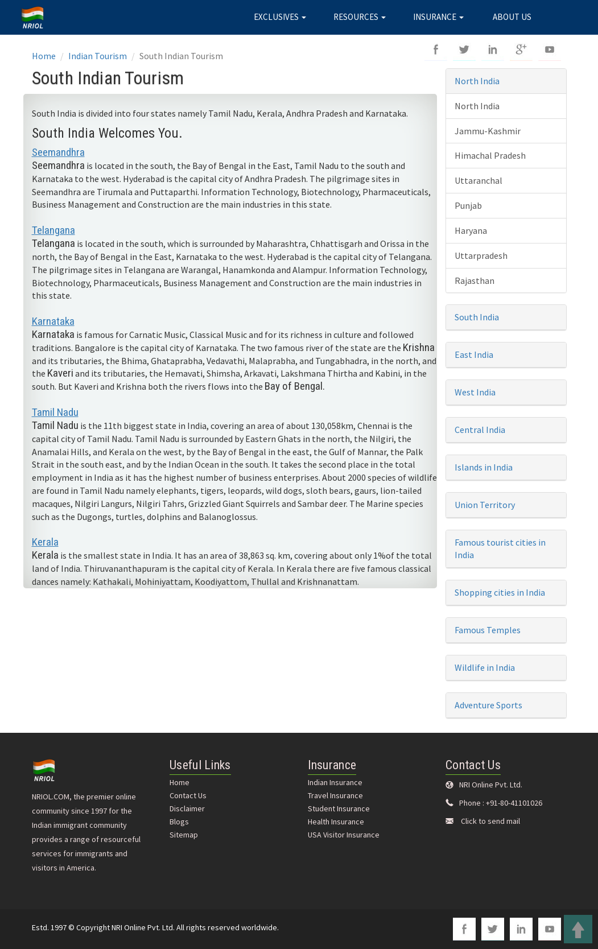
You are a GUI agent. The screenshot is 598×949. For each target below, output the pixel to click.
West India (475, 392)
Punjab (468, 205)
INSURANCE (438, 16)
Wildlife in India (485, 667)
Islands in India (484, 467)
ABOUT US (512, 16)
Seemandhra (58, 152)
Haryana (471, 230)
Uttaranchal (478, 180)
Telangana (53, 230)
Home (44, 55)
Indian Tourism (97, 55)
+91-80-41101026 (514, 803)
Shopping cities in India (500, 592)
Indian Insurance (335, 782)
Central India (480, 429)
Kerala (45, 541)
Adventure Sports (488, 705)
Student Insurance (339, 808)
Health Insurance (336, 821)
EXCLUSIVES (280, 16)
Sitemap (184, 835)
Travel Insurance (335, 795)
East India (474, 354)
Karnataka (53, 321)
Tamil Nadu (55, 412)
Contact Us (188, 795)
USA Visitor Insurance (344, 835)
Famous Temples (488, 630)
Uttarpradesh (481, 255)
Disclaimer (187, 808)
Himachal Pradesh (490, 155)
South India (477, 317)
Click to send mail (490, 821)
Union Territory (485, 504)
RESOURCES (359, 16)
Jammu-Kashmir (488, 131)
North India (477, 80)
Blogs (179, 821)
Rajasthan (474, 280)
